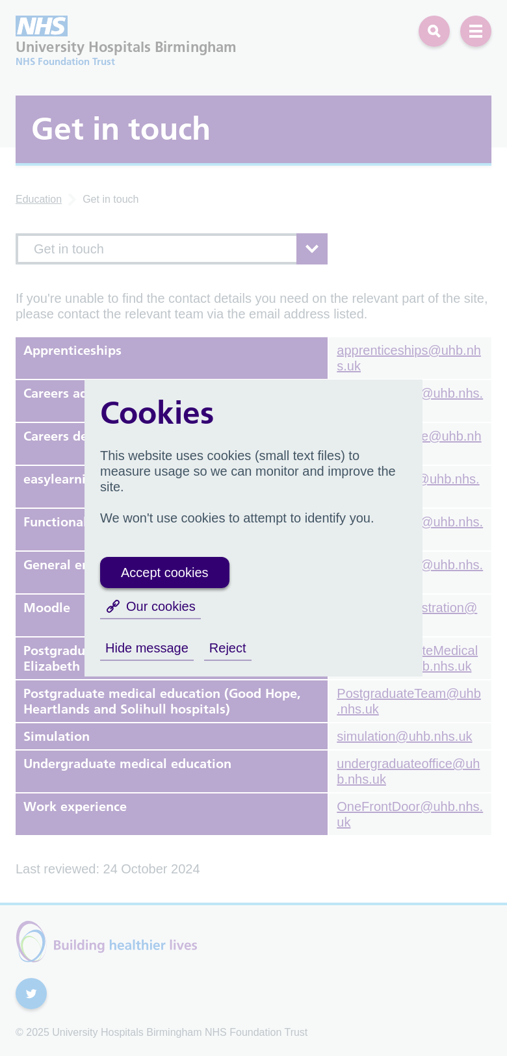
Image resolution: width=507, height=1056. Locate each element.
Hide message (146, 648)
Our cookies (150, 606)
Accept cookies (165, 572)
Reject (227, 648)
